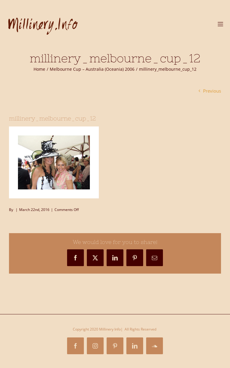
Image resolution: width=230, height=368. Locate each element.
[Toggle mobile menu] (221, 24)
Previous (212, 91)
